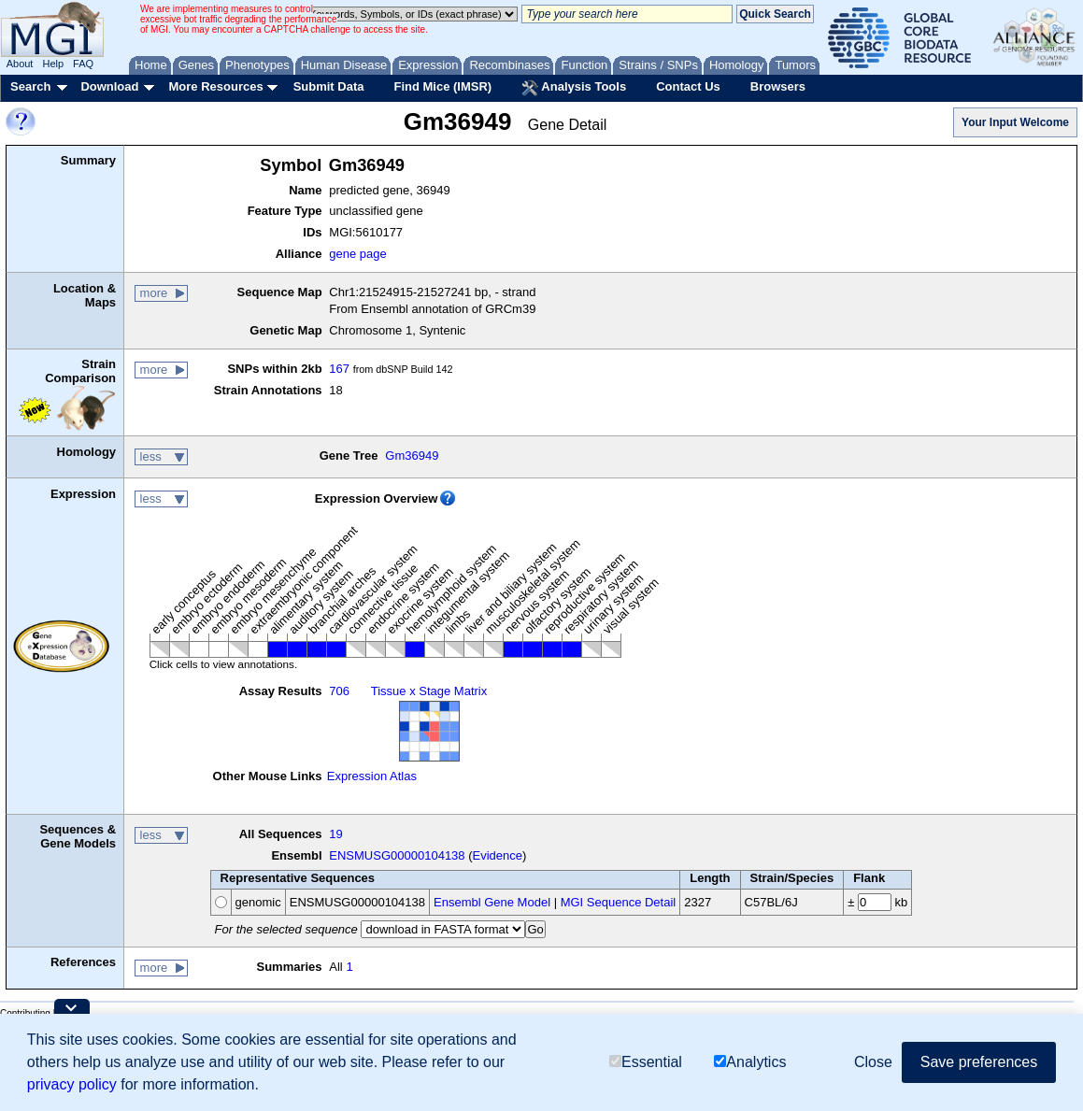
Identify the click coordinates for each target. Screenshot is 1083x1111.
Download (109, 86)
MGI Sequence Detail (619, 902)
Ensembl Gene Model (492, 902)
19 (335, 834)
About (20, 63)
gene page (357, 254)
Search (30, 86)
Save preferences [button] (978, 1062)
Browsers (777, 86)
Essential (645, 1062)
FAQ (83, 63)
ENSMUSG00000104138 (396, 855)
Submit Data (328, 86)
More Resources (215, 86)
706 (339, 691)
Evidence (497, 855)
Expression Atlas (372, 776)
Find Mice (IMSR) (442, 86)
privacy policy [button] (72, 1084)
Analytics (750, 1062)
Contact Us (688, 86)
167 (339, 369)
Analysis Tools (573, 87)
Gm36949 (411, 456)
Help (53, 63)
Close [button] (873, 1062)
